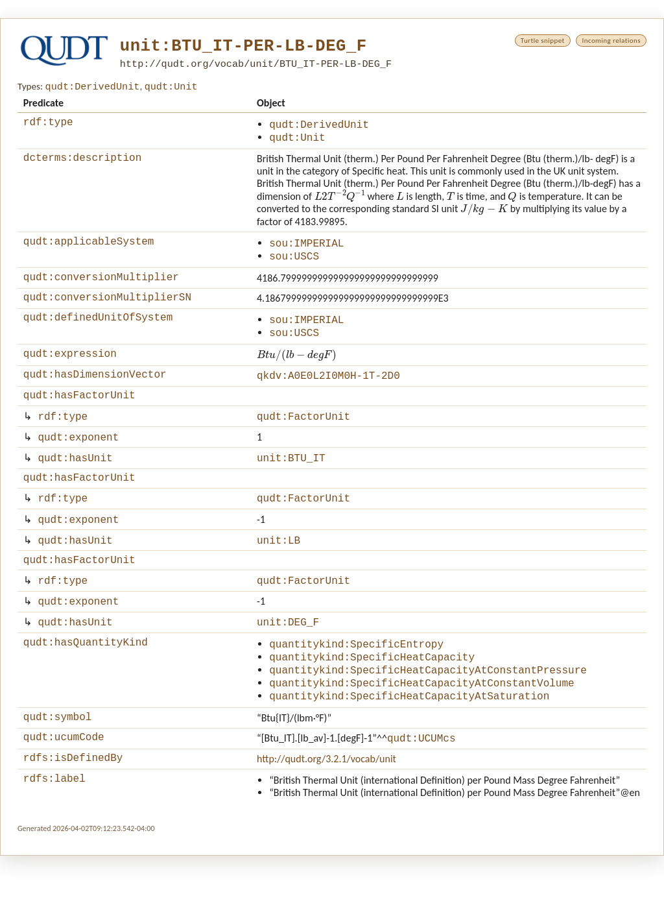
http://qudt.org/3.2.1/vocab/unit (326, 806)
